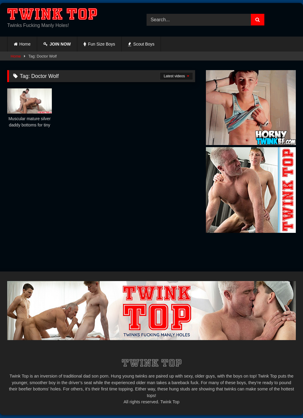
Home (25, 44)
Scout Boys (141, 44)
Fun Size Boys (99, 44)
